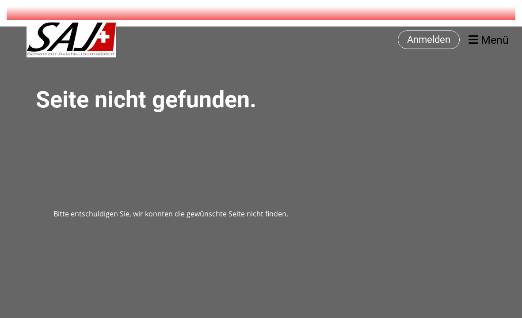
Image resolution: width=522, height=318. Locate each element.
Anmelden (428, 39)
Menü (489, 40)
